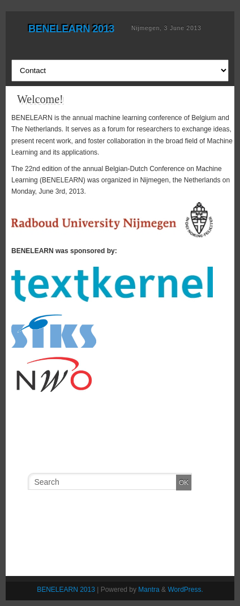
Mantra (148, 590)
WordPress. (185, 590)
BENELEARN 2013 (71, 29)
